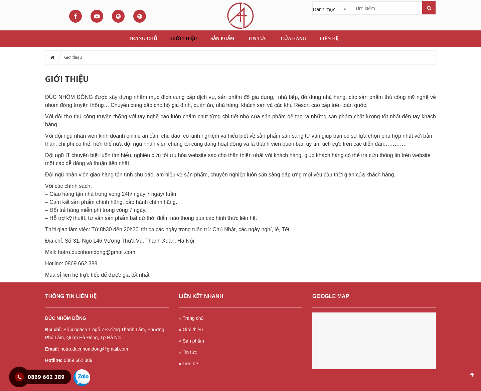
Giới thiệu (183, 38)
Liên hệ (329, 38)
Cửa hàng (293, 38)
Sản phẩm (222, 38)
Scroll (472, 374)
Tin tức (258, 38)
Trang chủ (143, 38)
